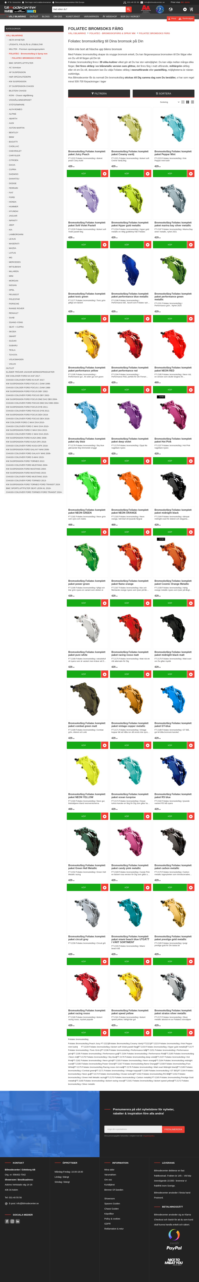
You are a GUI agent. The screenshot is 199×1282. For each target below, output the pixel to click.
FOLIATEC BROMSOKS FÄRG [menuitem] (26, 58)
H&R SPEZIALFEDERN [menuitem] (20, 77)
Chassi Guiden (111, 1209)
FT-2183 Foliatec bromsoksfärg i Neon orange (134, 1060)
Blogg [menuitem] (46, 18)
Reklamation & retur (114, 1229)
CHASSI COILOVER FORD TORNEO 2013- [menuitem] (26, 480)
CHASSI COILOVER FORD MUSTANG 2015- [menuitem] (27, 476)
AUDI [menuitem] (11, 123)
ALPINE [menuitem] (12, 114)
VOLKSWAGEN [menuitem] (16, 359)
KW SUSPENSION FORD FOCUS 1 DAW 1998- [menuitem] (28, 384)
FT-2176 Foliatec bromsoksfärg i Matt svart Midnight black (150, 1067)
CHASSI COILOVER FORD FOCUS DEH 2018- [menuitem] (28, 418)
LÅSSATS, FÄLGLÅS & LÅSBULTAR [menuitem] (26, 44)
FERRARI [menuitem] (13, 188)
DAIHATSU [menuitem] (14, 179)
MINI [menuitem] (11, 276)
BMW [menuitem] (11, 137)
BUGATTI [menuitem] (13, 142)
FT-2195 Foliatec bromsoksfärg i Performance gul (95, 1054)
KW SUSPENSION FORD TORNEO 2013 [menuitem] (25, 461)
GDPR (107, 1224)
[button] (185, 10)
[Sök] (129, 10)
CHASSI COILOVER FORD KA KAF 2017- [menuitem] (25, 380)
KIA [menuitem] (10, 230)
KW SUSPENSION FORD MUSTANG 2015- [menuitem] (26, 473)
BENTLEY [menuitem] (13, 132)
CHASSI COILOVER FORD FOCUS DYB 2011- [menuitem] (28, 411)
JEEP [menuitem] (11, 225)
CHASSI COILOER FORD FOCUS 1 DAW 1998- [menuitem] (28, 387)
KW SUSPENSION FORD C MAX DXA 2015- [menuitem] (26, 430)
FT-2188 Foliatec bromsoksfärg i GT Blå (158, 1070)
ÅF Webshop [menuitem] (110, 18)
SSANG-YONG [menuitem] (16, 322)
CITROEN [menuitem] (13, 160)
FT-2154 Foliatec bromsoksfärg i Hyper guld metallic (162, 1047)
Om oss (108, 1179)
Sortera (165, 93)
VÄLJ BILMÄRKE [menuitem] (17, 18)
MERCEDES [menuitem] (15, 262)
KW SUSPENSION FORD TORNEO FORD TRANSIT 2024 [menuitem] (33, 484)
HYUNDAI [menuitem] (13, 211)
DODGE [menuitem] (13, 183)
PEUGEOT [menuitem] (14, 294)
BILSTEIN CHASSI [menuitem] (17, 91)
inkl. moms (185, 2)
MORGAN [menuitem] (13, 281)
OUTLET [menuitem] (34, 18)
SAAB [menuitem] (11, 318)
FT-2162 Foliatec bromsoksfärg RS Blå (151, 1074)
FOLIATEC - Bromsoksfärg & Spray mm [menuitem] (28, 54)
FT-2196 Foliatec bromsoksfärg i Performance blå (123, 1050)
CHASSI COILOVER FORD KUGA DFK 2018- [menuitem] (27, 446)
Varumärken (110, 1174)
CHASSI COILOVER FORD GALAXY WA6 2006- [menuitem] (28, 453)
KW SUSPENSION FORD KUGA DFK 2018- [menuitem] (26, 442)
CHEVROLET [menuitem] (15, 151)
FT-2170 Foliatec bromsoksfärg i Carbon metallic (128, 1077)
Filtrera (101, 93)
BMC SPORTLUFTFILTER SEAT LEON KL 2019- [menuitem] (28, 488)
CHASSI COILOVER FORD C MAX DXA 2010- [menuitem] (27, 426)
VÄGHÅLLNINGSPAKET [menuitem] (20, 100)
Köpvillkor (109, 1214)
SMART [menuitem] (12, 336)
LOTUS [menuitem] (12, 253)
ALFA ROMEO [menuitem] (15, 109)
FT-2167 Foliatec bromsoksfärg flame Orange (135, 1064)
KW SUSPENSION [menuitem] (17, 81)
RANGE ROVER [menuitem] (16, 308)
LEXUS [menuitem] (12, 239)
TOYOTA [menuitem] (13, 355)
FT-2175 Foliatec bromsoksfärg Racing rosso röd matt (98, 1067)
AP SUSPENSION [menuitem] (17, 72)
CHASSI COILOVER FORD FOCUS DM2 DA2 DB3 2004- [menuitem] (32, 403)
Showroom (109, 1198)
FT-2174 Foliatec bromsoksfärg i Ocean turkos (112, 1074)
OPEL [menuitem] (11, 290)
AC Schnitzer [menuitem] (15, 67)
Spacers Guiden (112, 1203)
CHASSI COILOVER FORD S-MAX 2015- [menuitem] (25, 457)
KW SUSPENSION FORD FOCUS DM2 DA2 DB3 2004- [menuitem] (32, 399)
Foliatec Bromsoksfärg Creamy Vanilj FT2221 (130, 1043)
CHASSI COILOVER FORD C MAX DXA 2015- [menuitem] (27, 434)
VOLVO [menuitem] (12, 364)
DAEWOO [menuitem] (13, 174)
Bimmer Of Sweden (113, 1190)
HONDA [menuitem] (12, 202)
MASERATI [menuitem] (14, 244)
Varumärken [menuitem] (91, 18)
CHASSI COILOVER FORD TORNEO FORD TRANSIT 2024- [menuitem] (34, 492)
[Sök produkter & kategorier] (89, 10)
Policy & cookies (112, 1219)
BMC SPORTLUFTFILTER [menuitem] (21, 63)
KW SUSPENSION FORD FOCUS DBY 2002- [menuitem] (27, 391)
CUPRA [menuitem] (12, 169)
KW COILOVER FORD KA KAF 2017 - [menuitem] (23, 376)
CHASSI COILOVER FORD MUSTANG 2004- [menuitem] (27, 465)
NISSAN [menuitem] (13, 285)
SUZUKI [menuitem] (13, 341)
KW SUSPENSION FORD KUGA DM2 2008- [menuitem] (26, 438)
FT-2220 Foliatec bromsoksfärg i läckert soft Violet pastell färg (109, 1047)
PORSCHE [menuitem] (14, 304)
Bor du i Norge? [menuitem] (130, 18)
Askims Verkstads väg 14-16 (18, 1184)
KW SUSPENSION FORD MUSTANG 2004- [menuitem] (26, 469)
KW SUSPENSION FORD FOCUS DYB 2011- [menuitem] (27, 407)
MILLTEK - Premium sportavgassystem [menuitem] (27, 49)
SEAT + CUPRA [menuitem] (16, 327)
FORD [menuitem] (12, 197)
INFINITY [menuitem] (13, 220)
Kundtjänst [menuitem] (73, 18)
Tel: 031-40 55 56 (13, 1197)
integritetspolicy (148, 1136)
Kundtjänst (109, 1184)
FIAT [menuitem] (11, 192)
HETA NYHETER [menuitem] (17, 40)
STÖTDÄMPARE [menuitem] (16, 105)
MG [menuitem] (10, 257)
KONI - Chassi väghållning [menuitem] (21, 95)
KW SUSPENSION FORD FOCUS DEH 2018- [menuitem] (27, 415)
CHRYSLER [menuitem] (14, 155)
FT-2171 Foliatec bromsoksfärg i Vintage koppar (118, 1070)
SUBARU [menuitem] (13, 345)
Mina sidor (109, 1169)
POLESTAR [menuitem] (14, 299)
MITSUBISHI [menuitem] (15, 267)
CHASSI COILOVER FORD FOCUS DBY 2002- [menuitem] (28, 395)
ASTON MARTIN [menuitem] (16, 128)
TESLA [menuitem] (12, 350)
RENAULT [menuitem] (13, 313)
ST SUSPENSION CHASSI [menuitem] (21, 86)
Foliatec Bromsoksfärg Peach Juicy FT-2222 (88, 1043)
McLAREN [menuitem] (13, 271)
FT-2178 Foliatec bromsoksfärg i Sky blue (97, 1057)
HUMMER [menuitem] (13, 206)
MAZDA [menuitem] (12, 248)
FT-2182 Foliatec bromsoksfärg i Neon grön (92, 1060)
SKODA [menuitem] (12, 331)
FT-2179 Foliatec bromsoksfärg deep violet (136, 1057)
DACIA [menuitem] (12, 165)
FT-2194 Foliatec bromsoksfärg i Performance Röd (142, 1054)
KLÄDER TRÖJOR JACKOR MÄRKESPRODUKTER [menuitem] (30, 372)
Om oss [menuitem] (57, 18)
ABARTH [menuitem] (13, 118)
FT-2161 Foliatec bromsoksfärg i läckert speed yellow (148, 1081)
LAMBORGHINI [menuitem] (16, 234)
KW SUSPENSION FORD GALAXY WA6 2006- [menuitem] (27, 449)
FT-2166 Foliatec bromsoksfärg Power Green (93, 1064)
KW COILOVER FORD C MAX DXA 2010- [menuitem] (25, 422)
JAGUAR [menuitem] (13, 216)
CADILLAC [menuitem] (14, 146)
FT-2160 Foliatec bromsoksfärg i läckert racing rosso (100, 1081)
